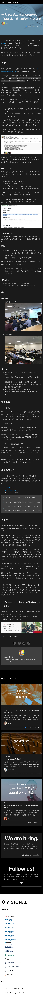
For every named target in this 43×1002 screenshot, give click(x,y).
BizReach (18, 774)
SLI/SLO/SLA (9, 487)
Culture (39, 27)
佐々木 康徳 (11, 769)
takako (10, 723)
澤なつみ (10, 818)
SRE (34, 27)
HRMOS (29, 27)
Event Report (26, 774)
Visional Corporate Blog (14, 989)
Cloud (34, 822)
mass (7, 23)
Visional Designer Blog (13, 993)
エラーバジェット (10, 490)
